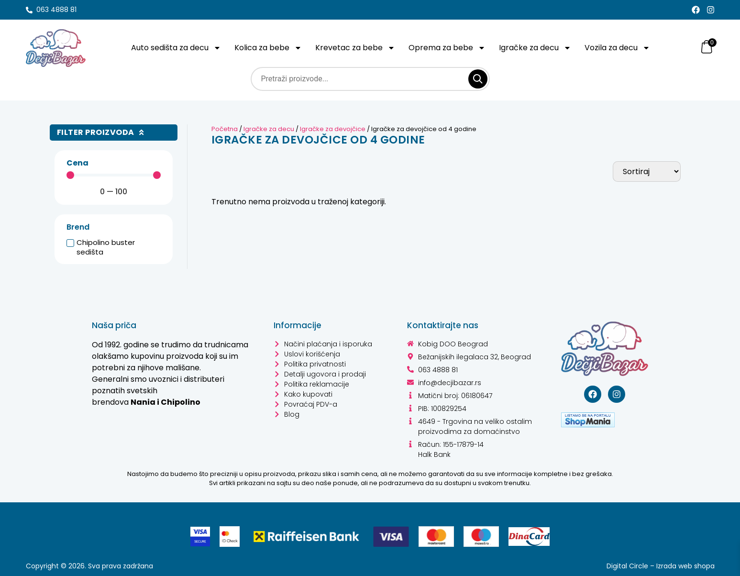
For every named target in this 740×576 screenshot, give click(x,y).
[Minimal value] (113, 175)
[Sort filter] (647, 171)
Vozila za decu (619, 48)
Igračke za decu (537, 48)
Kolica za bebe (270, 48)
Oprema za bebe (449, 48)
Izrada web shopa (685, 566)
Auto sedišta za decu (178, 48)
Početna (224, 128)
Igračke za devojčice (332, 128)
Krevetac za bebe (357, 48)
